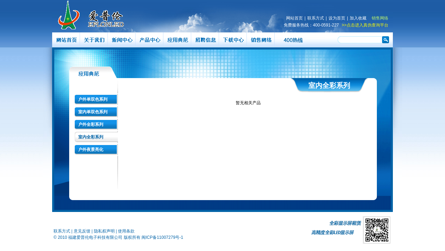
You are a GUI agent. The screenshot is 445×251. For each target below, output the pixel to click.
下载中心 (233, 39)
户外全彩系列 (90, 124)
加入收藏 (358, 18)
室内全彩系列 (90, 137)
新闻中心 (122, 39)
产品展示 (149, 39)
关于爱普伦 (94, 39)
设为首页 (337, 18)
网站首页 (294, 18)
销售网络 (380, 18)
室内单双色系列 (92, 111)
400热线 (294, 39)
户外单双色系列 (92, 99)
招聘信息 (205, 39)
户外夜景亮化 (90, 149)
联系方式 (315, 18)
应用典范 (177, 39)
